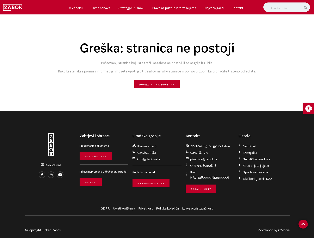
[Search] (306, 7)
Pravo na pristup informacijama (174, 7)
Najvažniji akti (213, 7)
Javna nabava (100, 7)
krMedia (284, 229)
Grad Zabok (53, 229)
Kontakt (237, 7)
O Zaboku (76, 7)
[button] (308, 108)
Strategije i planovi (131, 7)
